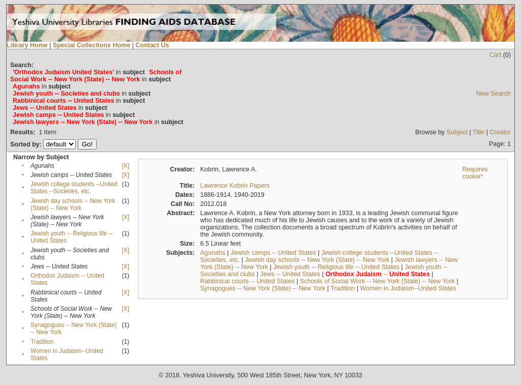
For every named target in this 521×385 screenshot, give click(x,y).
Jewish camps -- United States (273, 252)
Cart (495, 54)
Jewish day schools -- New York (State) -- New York (73, 204)
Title (478, 132)
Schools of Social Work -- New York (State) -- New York (377, 281)
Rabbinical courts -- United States (247, 281)
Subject (457, 132)
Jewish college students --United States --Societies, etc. (74, 188)
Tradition (42, 341)
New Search (493, 93)
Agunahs (212, 252)
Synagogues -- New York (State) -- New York (262, 288)
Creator (500, 132)
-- (378, 274)
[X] (125, 165)
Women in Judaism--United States (408, 288)
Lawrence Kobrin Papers (235, 185)
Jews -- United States (290, 274)
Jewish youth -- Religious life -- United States (336, 267)
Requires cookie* (474, 173)
